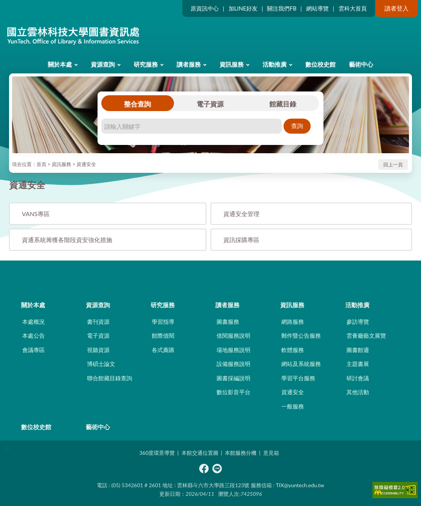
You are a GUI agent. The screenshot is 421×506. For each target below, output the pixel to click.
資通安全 (86, 164)
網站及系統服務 (301, 363)
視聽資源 (98, 349)
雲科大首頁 (353, 8)
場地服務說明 (233, 349)
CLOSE (210, 273)
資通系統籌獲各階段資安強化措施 (67, 239)
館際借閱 (163, 335)
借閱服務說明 (233, 335)
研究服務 (146, 64)
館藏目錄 (282, 104)
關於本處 (60, 64)
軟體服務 (292, 349)
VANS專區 (36, 213)
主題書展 (357, 363)
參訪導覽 (357, 321)
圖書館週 (357, 349)
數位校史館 (320, 64)
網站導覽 (317, 8)
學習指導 (163, 321)
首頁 (41, 164)
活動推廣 (274, 64)
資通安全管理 (241, 213)
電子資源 (210, 104)
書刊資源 (98, 321)
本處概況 (33, 321)
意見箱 (271, 453)
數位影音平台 (233, 392)
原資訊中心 (205, 8)
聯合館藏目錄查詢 (109, 378)
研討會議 (357, 378)
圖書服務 (228, 321)
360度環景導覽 (157, 453)
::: (7, 6)
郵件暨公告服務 (301, 335)
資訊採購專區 (241, 239)
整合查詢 (137, 104)
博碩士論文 (101, 363)
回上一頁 (393, 165)
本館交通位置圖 (200, 453)
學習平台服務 (298, 378)
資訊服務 (232, 64)
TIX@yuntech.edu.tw (300, 485)
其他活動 (357, 392)
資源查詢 (103, 64)
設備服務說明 (233, 363)
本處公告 (33, 335)
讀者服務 (189, 64)
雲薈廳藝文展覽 (366, 335)
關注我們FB (281, 8)
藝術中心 (361, 64)
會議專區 (33, 349)
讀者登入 (396, 8)
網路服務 (292, 321)
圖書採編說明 (233, 378)
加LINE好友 (243, 8)
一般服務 (292, 406)
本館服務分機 (240, 453)
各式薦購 (163, 349)
